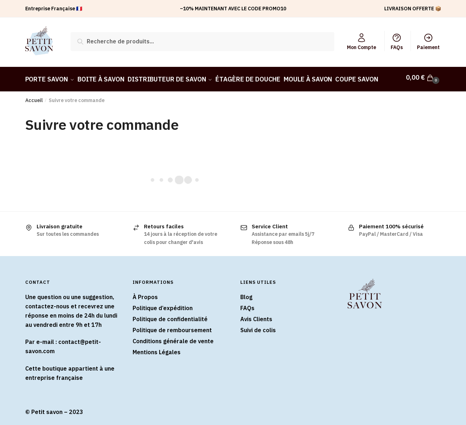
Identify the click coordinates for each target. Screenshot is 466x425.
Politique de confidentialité (170, 315)
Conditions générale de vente (173, 337)
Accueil (34, 97)
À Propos (145, 293)
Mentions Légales (157, 348)
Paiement (428, 42)
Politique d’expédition (163, 304)
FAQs (397, 42)
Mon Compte (361, 42)
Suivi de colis (258, 326)
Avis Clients (256, 315)
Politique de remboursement (172, 326)
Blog (246, 293)
